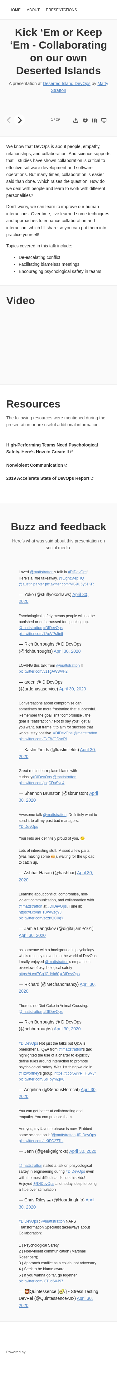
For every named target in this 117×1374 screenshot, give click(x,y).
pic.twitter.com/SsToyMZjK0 (42, 1079)
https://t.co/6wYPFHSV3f (74, 1073)
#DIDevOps (77, 572)
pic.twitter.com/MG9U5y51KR (69, 584)
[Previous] (9, 120)
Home (15, 10)
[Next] (19, 120)
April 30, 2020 (67, 651)
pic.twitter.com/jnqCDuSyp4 (42, 783)
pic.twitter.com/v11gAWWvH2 (43, 671)
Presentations (61, 10)
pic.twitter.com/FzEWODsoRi (43, 739)
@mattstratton (41, 572)
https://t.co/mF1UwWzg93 (40, 912)
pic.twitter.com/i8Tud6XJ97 (41, 1281)
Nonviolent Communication (34, 465)
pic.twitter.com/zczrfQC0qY (41, 918)
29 (58, 119)
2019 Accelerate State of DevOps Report (47, 478)
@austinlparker (31, 584)
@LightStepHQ (71, 578)
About (33, 10)
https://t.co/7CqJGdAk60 (39, 974)
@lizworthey (29, 1073)
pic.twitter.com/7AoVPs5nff (41, 634)
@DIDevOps (43, 1183)
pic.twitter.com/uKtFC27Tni (41, 1141)
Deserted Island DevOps (66, 83)
